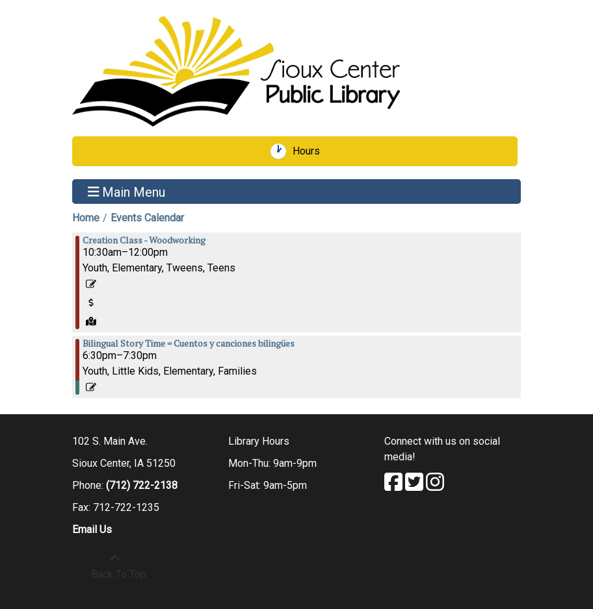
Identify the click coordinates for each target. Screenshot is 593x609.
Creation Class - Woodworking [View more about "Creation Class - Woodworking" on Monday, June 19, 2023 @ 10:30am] (144, 240)
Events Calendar (147, 218)
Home (85, 218)
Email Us (92, 529)
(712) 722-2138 (142, 485)
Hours (310, 151)
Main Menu (127, 191)
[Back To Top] (115, 567)
